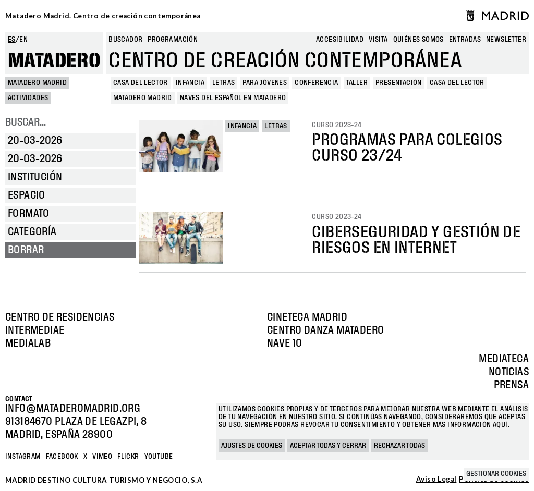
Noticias (509, 372)
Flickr (128, 456)
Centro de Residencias (59, 317)
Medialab (28, 343)
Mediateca (504, 359)
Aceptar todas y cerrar (328, 445)
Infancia (242, 126)
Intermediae (34, 330)
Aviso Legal (436, 479)
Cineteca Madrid (307, 317)
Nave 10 (284, 343)
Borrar (26, 250)
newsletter (506, 39)
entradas (465, 39)
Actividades (28, 98)
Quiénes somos (418, 39)
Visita (378, 39)
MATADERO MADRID (37, 83)
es (12, 39)
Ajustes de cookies (251, 445)
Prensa (511, 385)
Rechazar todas (399, 445)
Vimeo (102, 456)
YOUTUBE (158, 456)
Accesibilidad (339, 39)
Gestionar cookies (496, 473)
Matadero (54, 61)
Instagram (23, 456)
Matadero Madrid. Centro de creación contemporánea (103, 15)
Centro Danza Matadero (325, 330)
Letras (275, 126)
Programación (173, 39)
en (23, 39)
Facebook (62, 456)
